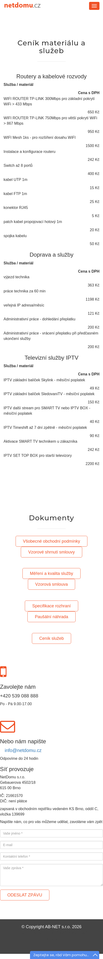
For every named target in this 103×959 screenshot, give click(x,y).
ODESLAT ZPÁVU (24, 895)
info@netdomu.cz (23, 750)
